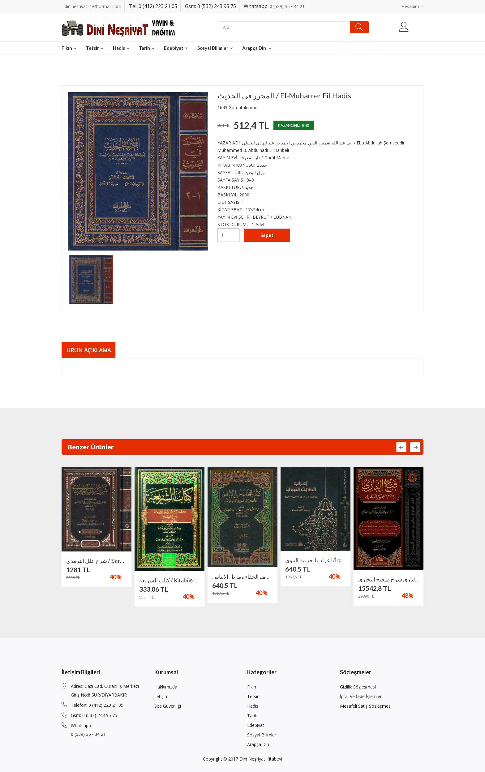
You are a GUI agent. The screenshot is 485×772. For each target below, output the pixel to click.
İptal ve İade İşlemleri (361, 696)
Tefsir (95, 48)
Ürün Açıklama (88, 350)
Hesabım (412, 6)
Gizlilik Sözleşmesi (358, 687)
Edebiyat (176, 48)
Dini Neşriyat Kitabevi (260, 759)
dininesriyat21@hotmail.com (93, 6)
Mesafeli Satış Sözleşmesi (366, 706)
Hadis (121, 48)
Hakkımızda (165, 687)
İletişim (161, 696)
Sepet (266, 235)
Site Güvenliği (167, 706)
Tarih (147, 48)
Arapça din (257, 48)
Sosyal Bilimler (215, 48)
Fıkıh (69, 48)
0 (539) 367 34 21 (287, 6)
